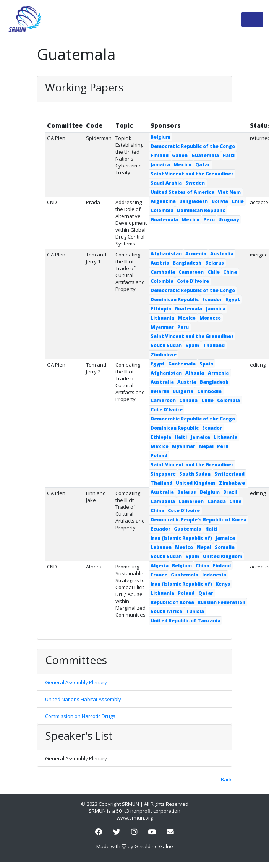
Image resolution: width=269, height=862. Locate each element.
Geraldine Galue (153, 846)
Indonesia (214, 574)
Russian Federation (221, 602)
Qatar (202, 164)
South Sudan (166, 345)
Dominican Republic (201, 210)
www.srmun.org (135, 817)
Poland (159, 455)
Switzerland (229, 474)
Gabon (180, 155)
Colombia (162, 210)
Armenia (195, 253)
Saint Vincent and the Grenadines (192, 173)
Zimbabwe (164, 354)
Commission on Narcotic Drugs (80, 716)
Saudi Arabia (166, 183)
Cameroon (191, 272)
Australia (221, 253)
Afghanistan (166, 253)
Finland (160, 155)
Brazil (230, 492)
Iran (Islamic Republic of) (181, 538)
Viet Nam (229, 192)
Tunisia (195, 611)
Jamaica (160, 164)
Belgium (160, 137)
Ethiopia (161, 308)
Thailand (214, 345)
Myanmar (162, 327)
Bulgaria (183, 391)
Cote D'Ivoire (193, 281)
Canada (188, 400)
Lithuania (162, 318)
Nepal (206, 446)
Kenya (223, 584)
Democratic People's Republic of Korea (198, 519)
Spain (192, 345)
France (159, 574)
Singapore (163, 474)
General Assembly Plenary (76, 682)
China (230, 272)
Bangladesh (193, 201)
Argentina (163, 201)
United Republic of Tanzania (185, 620)
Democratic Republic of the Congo (193, 146)
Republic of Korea (172, 602)
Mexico (182, 164)
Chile (238, 201)
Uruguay (228, 219)
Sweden (195, 183)
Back (226, 779)
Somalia (225, 547)
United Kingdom (195, 483)
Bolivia (220, 201)
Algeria (160, 565)
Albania (194, 373)
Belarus (214, 263)
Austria (160, 263)
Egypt (233, 299)
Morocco (210, 318)
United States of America (182, 192)
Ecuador (212, 299)
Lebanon (161, 547)
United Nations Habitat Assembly (83, 699)
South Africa (166, 611)
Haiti (228, 155)
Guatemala (205, 155)
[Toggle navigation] (252, 19)
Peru (209, 219)
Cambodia (163, 272)
